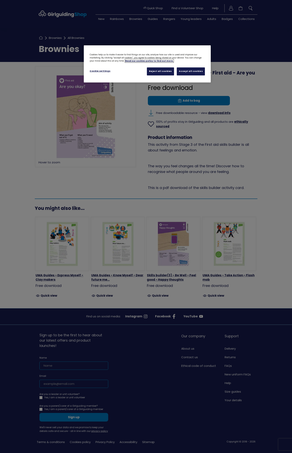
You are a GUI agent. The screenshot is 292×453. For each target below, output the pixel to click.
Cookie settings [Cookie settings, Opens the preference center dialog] (100, 71)
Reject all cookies (160, 71)
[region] (147, 63)
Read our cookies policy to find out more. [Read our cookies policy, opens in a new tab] (149, 60)
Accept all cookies (191, 71)
